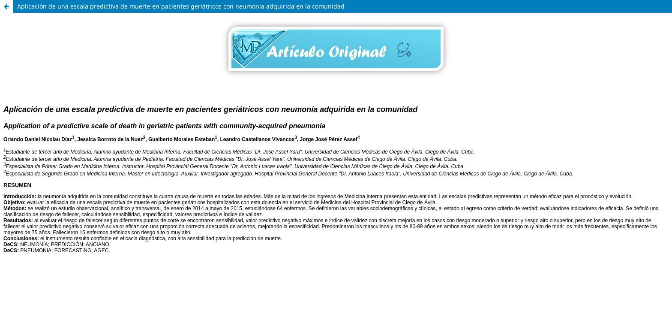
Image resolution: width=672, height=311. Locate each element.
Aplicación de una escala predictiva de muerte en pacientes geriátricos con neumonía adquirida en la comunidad (181, 6)
